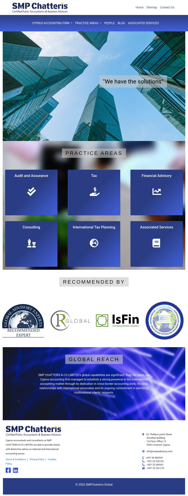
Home (140, 7)
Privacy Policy (37, 459)
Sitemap (151, 7)
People (109, 23)
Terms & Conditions (16, 459)
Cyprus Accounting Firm (51, 23)
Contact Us (167, 7)
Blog (121, 23)
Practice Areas (87, 23)
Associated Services (143, 23)
